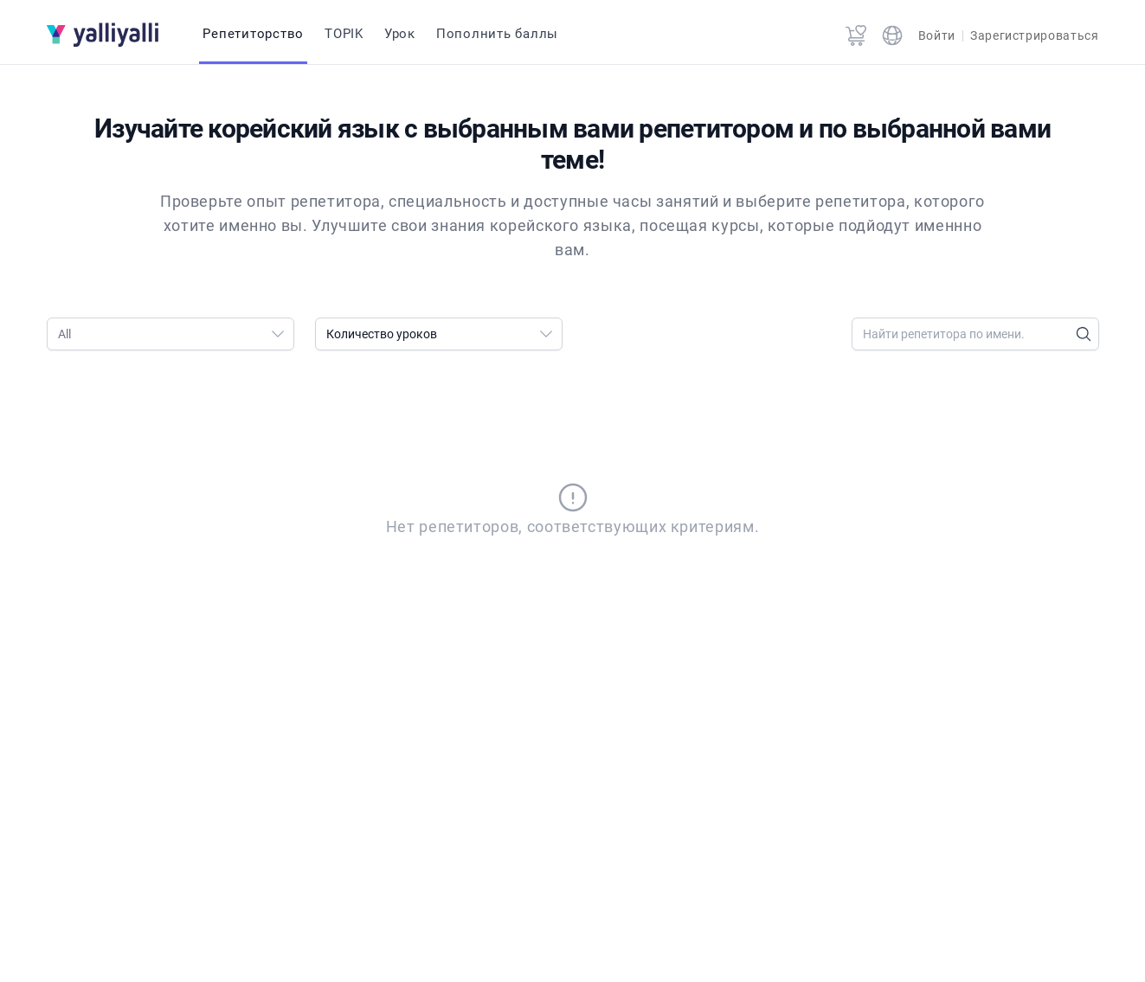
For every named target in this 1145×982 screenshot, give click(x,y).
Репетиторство (253, 34)
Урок (399, 34)
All (175, 334)
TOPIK (344, 34)
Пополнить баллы (497, 34)
